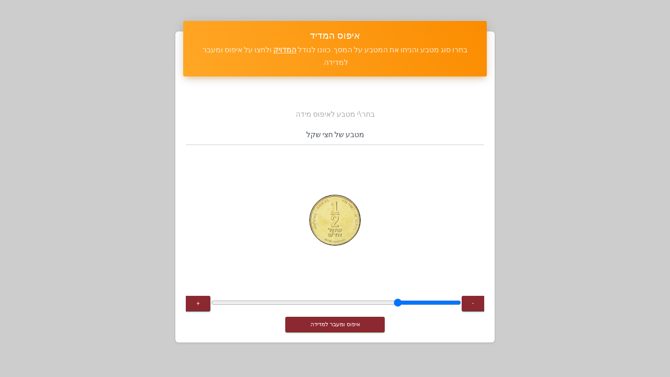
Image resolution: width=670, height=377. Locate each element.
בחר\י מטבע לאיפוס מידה (335, 114)
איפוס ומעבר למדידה (335, 323)
